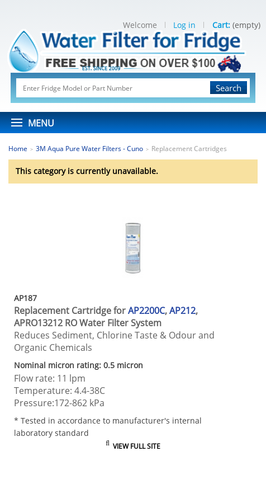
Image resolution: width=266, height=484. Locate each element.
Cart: (221, 25)
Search (228, 87)
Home (17, 148)
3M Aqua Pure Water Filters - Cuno (89, 148)
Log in (184, 25)
